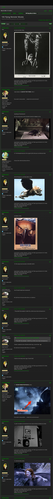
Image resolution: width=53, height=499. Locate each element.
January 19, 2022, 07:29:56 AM (19, 27)
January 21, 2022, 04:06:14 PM (19, 111)
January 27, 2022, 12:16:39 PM (19, 356)
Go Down (3, 23)
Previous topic (42, 20)
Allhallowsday (6, 89)
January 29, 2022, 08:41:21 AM (19, 497)
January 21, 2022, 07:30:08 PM (19, 151)
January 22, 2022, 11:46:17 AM (19, 174)
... (14, 24)
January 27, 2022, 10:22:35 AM (19, 287)
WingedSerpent (6, 151)
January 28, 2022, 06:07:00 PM (19, 421)
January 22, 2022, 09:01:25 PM (19, 212)
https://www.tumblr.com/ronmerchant (21, 85)
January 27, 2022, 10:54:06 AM (19, 308)
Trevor (4, 288)
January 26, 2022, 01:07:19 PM (19, 261)
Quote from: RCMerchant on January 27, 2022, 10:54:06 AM (27, 338)
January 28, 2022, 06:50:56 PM (19, 458)
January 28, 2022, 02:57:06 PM (19, 382)
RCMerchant (5, 28)
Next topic (48, 20)
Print (50, 23)
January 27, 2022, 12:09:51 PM (19, 335)
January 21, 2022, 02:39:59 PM (19, 89)
